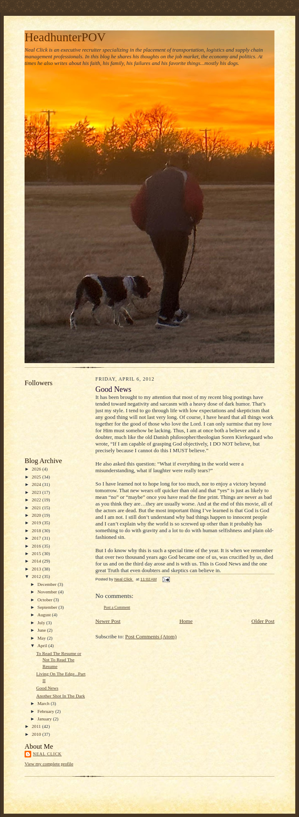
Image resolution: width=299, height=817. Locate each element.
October (45, 599)
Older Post (263, 621)
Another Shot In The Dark (60, 695)
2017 (37, 538)
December (47, 584)
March (44, 703)
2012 (37, 576)
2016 (37, 545)
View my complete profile (49, 763)
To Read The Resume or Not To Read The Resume (58, 660)
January (45, 718)
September (48, 607)
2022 (37, 499)
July (41, 622)
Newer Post (107, 621)
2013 (37, 568)
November (47, 591)
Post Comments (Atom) (151, 636)
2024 (37, 484)
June (42, 630)
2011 (37, 726)
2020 (37, 515)
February (46, 711)
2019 (37, 522)
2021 (37, 507)
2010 (37, 734)
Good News (47, 687)
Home (186, 621)
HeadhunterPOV (65, 37)
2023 (37, 492)
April (42, 645)
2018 (37, 530)
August (44, 614)
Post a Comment (117, 607)
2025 (37, 476)
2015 (37, 553)
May (42, 637)
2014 (37, 560)
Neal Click (47, 754)
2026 (37, 468)
